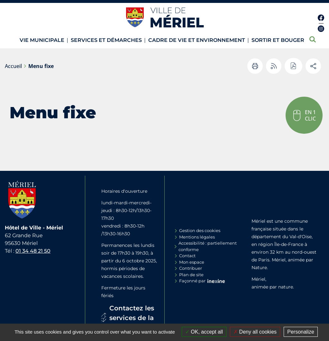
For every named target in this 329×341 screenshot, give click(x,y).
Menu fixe (41, 66)
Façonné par (192, 280)
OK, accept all (204, 332)
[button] (304, 115)
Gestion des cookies (199, 230)
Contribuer (190, 268)
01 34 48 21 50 (32, 251)
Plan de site (191, 274)
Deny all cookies (255, 332)
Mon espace (191, 262)
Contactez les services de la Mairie (131, 317)
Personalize (300, 332)
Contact (187, 255)
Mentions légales (197, 236)
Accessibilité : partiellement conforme (207, 246)
